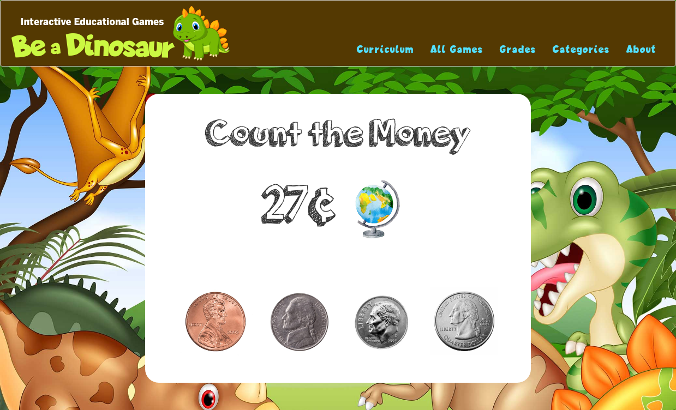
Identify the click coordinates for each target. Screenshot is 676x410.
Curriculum (385, 49)
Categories (581, 49)
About (641, 49)
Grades (518, 49)
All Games (456, 49)
